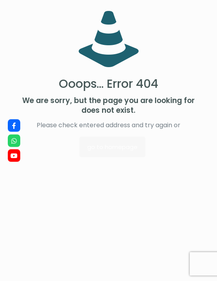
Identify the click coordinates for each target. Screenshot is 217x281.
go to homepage (112, 147)
